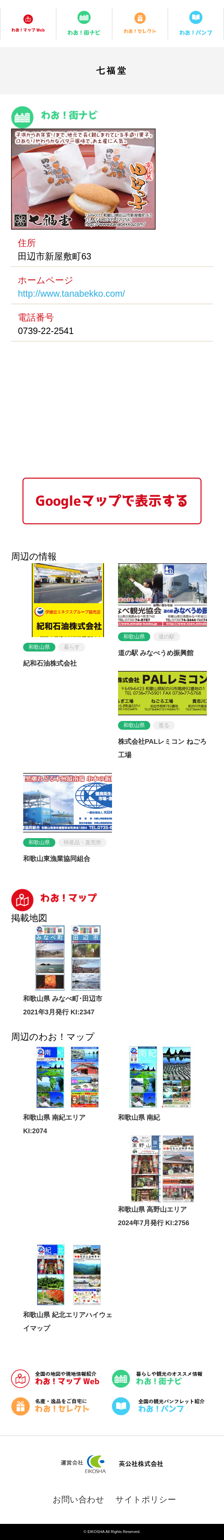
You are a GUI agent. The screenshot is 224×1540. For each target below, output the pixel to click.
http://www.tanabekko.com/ (71, 294)
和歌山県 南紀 (139, 1117)
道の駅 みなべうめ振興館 (156, 653)
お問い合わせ (78, 1499)
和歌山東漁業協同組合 (56, 858)
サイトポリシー (145, 1499)
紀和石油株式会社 (50, 663)
